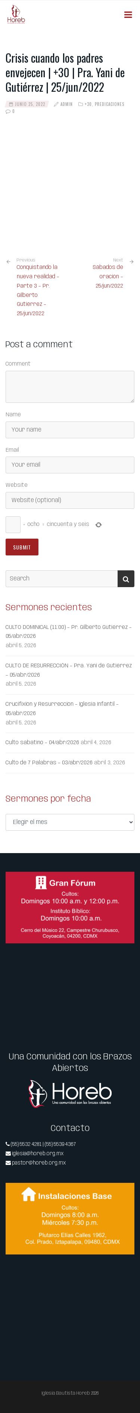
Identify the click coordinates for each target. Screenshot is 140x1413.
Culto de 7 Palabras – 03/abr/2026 (49, 763)
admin (66, 104)
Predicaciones (109, 104)
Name (13, 415)
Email (12, 450)
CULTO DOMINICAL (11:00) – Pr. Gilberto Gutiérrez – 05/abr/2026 (69, 632)
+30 (88, 104)
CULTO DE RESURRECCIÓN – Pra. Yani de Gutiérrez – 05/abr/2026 (69, 670)
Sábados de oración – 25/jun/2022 (108, 276)
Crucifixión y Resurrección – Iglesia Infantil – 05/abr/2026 (62, 709)
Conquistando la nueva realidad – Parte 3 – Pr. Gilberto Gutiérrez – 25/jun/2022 (41, 287)
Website (17, 485)
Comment (18, 364)
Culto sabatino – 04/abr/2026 (42, 743)
